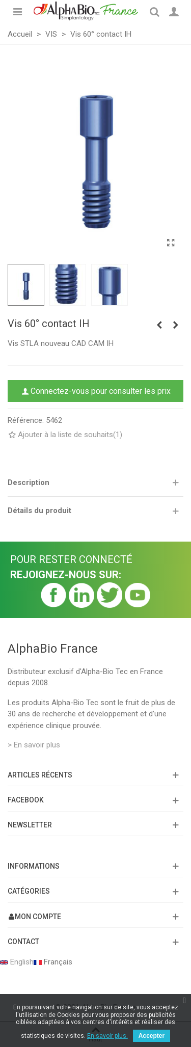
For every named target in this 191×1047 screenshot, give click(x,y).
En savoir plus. (107, 1035)
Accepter (152, 1035)
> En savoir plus (34, 744)
